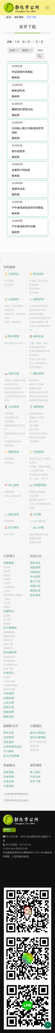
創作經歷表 (18, 151)
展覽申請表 (18, 188)
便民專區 (19, 17)
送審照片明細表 (21, 170)
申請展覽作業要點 (22, 71)
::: (5, 17)
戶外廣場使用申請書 (23, 226)
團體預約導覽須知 (22, 109)
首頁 (8, 17)
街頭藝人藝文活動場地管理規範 (27, 130)
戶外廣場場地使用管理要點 (27, 207)
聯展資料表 (18, 90)
